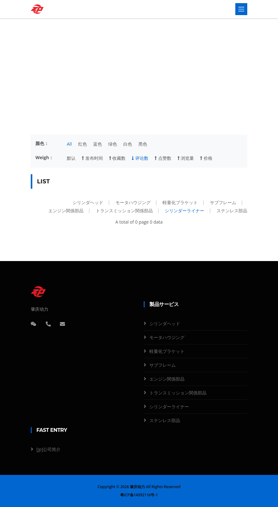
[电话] (48, 324)
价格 (206, 158)
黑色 (142, 144)
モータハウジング (133, 202)
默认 (71, 158)
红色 (82, 144)
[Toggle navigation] (241, 9)
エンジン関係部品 (65, 211)
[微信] (33, 324)
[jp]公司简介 (48, 449)
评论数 (140, 158)
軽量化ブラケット (180, 202)
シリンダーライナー (184, 211)
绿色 (112, 144)
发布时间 (92, 158)
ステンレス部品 (232, 211)
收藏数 (117, 158)
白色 (127, 144)
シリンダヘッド (87, 202)
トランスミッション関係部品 (124, 211)
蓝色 (97, 144)
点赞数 (163, 158)
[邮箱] (62, 324)
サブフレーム (223, 202)
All (69, 144)
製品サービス (125, 77)
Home (102, 77)
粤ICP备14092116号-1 (139, 495)
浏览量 (186, 158)
